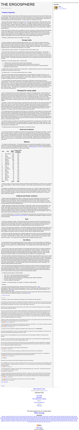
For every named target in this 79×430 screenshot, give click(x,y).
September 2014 (8, 420)
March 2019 (45, 421)
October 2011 (39, 419)
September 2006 (63, 417)
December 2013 (53, 419)
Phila (5, 366)
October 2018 (31, 421)
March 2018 (18, 421)
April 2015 (28, 420)
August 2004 (25, 416)
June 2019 (49, 421)
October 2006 (69, 417)
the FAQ (45, 390)
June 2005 (71, 416)
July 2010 (50, 418)
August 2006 (58, 417)
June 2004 (17, 416)
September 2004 (29, 416)
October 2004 (35, 416)
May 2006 (47, 417)
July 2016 (51, 420)
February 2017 (67, 420)
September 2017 (3, 421)
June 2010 (47, 418)
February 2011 (8, 419)
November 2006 (73, 417)
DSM (25, 21)
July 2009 (5, 418)
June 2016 (48, 420)
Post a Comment (5, 381)
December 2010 (75, 418)
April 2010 (39, 418)
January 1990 (3, 416)
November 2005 (19, 417)
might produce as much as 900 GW (20, 215)
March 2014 (68, 419)
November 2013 (47, 419)
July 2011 (24, 419)
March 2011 (13, 419)
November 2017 (13, 421)
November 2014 (18, 420)
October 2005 (14, 417)
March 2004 (13, 416)
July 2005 (75, 416)
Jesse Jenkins (7, 322)
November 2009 (24, 418)
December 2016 (61, 420)
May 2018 (22, 421)
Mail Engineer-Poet (39, 389)
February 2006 (34, 417)
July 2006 (54, 417)
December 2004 (45, 416)
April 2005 (64, 416)
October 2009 (20, 418)
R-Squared (39, 405)
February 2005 (55, 416)
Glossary (39, 397)
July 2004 (20, 416)
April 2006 (43, 417)
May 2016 (44, 420)
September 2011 (33, 419)
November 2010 (70, 418)
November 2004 (40, 416)
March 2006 (39, 417)
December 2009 (30, 418)
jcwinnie (6, 371)
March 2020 (64, 421)
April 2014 (71, 419)
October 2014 (13, 420)
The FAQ (39, 395)
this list (41, 146)
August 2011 (28, 419)
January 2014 (58, 419)
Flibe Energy (39, 413)
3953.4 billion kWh (33, 146)
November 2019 (59, 421)
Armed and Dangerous (39, 402)
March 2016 (37, 420)
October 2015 (32, 420)
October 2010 (65, 418)
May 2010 (43, 418)
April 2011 (17, 419)
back (39, 286)
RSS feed (39, 428)
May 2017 (71, 420)
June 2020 (68, 421)
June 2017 (75, 420)
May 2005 (68, 416)
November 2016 (56, 420)
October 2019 (54, 421)
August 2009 (9, 418)
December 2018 (35, 421)
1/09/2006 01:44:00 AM (5, 295)
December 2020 (72, 421)
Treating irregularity (8, 12)
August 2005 (4, 417)
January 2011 (4, 419)
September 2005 (8, 417)
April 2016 (40, 420)
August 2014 (3, 420)
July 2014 (75, 419)
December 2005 (24, 417)
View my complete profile (62, 8)
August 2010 (55, 418)
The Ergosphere (18, 4)
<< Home (3, 385)
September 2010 (60, 418)
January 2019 (41, 421)
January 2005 (51, 416)
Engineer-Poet (7, 326)
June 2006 (50, 417)
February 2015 (24, 420)
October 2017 (9, 421)
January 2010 (35, 418)
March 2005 (60, 416)
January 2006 (30, 417)
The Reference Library (39, 399)
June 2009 (1, 418)
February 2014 (63, 419)
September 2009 (14, 418)
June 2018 (26, 421)
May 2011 (20, 419)
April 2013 (43, 419)
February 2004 (8, 416)
